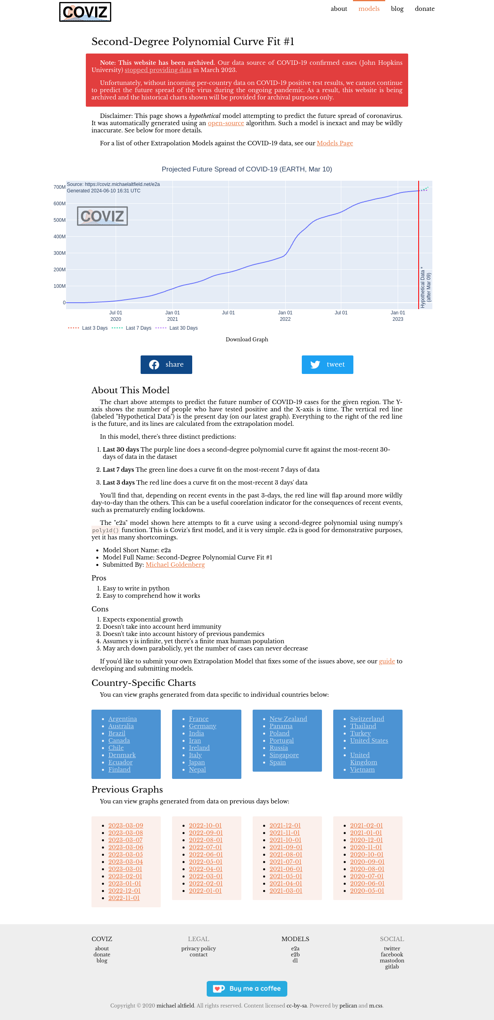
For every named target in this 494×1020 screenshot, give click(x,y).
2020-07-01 (367, 876)
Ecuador (120, 762)
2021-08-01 (286, 854)
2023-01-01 (124, 883)
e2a (295, 949)
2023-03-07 (125, 840)
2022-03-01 (206, 876)
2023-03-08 (125, 832)
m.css (375, 1006)
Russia (279, 748)
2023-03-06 (125, 847)
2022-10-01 (205, 825)
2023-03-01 (125, 869)
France (199, 719)
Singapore (284, 755)
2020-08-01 (367, 869)
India (196, 733)
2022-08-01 (206, 840)
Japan (197, 762)
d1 (295, 961)
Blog (397, 8)
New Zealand (288, 719)
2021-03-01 (286, 890)
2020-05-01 (367, 890)
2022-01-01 (205, 890)
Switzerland (367, 719)
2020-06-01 (367, 883)
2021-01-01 (366, 832)
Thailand (363, 726)
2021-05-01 (286, 876)
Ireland (199, 748)
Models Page (335, 143)
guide (387, 661)
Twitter (392, 949)
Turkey (360, 733)
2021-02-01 (366, 825)
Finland (119, 769)
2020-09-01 (367, 861)
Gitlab (392, 967)
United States (369, 740)
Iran (195, 740)
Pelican (348, 1006)
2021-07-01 (285, 861)
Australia (121, 726)
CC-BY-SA (296, 1006)
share (166, 365)
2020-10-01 (367, 854)
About (339, 8)
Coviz (101, 939)
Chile (116, 748)
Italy (195, 755)
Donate (425, 8)
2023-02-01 (125, 876)
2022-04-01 (205, 869)
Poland (280, 733)
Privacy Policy (198, 949)
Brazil (116, 733)
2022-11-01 (124, 898)
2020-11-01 (366, 847)
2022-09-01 (206, 832)
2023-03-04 (125, 861)
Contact (199, 955)
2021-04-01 (286, 883)
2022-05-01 (205, 861)
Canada (119, 740)
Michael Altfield (175, 1006)
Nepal (197, 769)
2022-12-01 (124, 890)
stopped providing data (158, 70)
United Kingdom (363, 759)
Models (369, 8)
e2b (295, 955)
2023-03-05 (125, 854)
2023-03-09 (125, 825)
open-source (226, 123)
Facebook (392, 955)
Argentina (122, 719)
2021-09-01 (286, 847)
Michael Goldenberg (175, 564)
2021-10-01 (285, 840)
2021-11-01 (285, 832)
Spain (278, 762)
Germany (202, 726)
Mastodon (392, 961)
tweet (327, 365)
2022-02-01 (206, 883)
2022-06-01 (206, 854)
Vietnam (362, 769)
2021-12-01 (285, 825)
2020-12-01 (366, 840)
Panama (281, 726)
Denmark (122, 755)
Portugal (282, 740)
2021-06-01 (286, 869)
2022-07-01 (205, 847)
